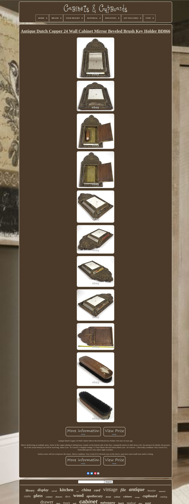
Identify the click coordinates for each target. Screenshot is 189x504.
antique (137, 489)
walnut (117, 497)
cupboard (150, 496)
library (30, 490)
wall (77, 491)
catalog (163, 496)
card (97, 490)
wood (78, 495)
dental (108, 497)
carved (54, 491)
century (49, 497)
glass (38, 495)
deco (67, 496)
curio (27, 496)
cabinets (127, 496)
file (123, 490)
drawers (59, 497)
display (43, 490)
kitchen (66, 489)
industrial (162, 491)
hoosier (152, 490)
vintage (110, 489)
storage (137, 497)
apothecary (95, 496)
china (86, 490)
